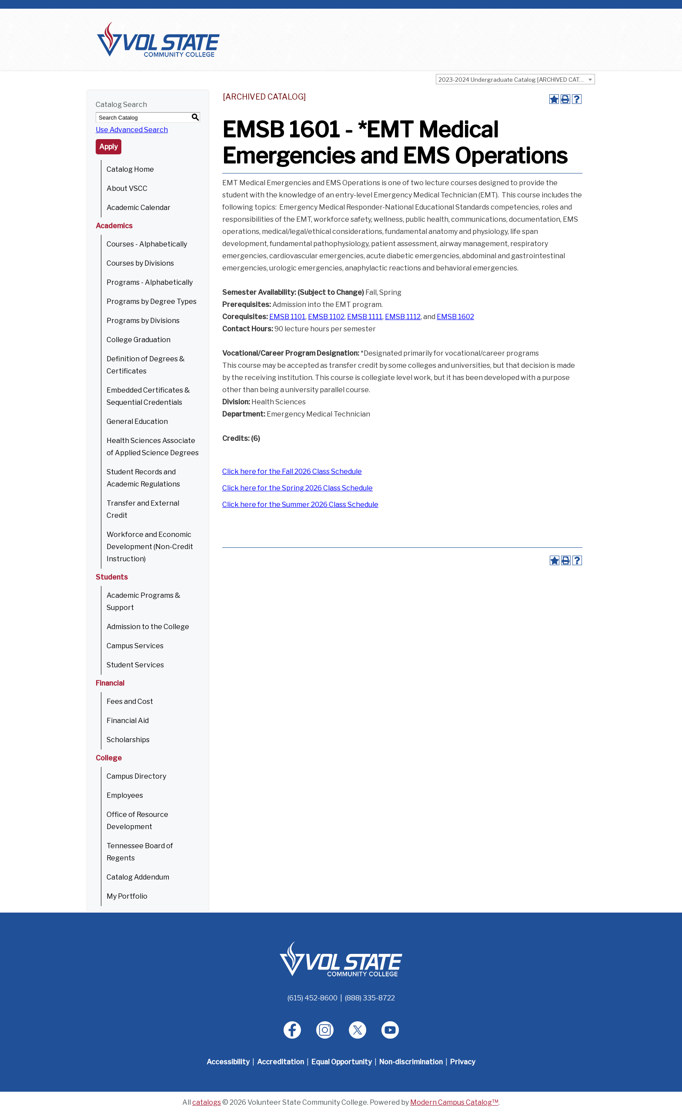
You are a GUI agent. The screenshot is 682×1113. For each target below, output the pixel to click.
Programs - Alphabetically (150, 282)
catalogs (206, 1102)
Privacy (462, 1062)
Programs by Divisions (143, 321)
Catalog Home (130, 169)
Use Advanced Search (132, 130)
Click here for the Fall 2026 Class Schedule (292, 471)
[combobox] (515, 79)
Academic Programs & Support (144, 601)
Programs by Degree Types (152, 301)
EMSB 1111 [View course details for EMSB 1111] (364, 317)
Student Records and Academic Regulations (143, 478)
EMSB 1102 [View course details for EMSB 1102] (326, 317)
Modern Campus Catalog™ (454, 1102)
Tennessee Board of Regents (140, 852)
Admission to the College (148, 627)
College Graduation (138, 340)
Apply (108, 147)
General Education (137, 421)
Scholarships (128, 740)
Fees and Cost (130, 701)
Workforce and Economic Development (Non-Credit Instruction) (150, 546)
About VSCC (127, 188)
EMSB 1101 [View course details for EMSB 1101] (287, 317)
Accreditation (280, 1062)
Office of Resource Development (137, 820)
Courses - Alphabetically (147, 244)
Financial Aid (128, 720)
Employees (125, 795)
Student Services (135, 665)
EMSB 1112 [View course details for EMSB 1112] (403, 317)
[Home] (341, 958)
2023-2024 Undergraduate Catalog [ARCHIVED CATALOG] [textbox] (516, 79)
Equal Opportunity (341, 1062)
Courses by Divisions (140, 263)
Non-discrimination (411, 1062)
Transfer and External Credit (143, 509)
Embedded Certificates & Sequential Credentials (148, 396)
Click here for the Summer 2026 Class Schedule (300, 504)
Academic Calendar (138, 207)
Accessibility (228, 1062)
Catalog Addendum (138, 877)
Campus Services (135, 646)
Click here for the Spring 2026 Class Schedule (297, 488)
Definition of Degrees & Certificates (146, 365)
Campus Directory (136, 776)
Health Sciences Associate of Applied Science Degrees (153, 447)
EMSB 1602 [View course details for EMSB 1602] (455, 317)
